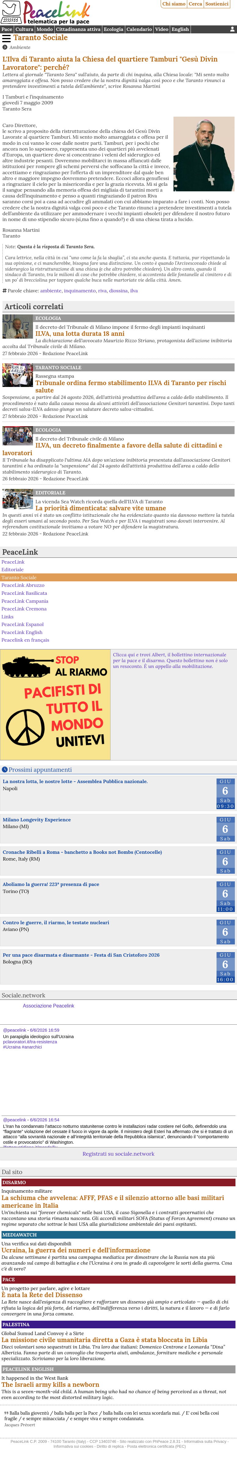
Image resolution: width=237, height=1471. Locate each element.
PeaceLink (20, 552)
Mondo (45, 29)
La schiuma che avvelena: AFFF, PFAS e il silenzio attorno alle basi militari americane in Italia (113, 1202)
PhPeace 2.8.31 (166, 1441)
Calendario (139, 29)
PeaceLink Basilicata (24, 593)
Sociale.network (24, 995)
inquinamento (80, 290)
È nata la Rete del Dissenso (42, 1295)
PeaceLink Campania (25, 601)
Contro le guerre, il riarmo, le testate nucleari (56, 922)
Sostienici (216, 4)
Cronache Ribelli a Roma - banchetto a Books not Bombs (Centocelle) (82, 852)
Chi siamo (174, 4)
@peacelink (14, 1030)
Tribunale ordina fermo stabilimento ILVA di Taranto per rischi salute (130, 387)
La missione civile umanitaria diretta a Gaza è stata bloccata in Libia (104, 1340)
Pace (7, 29)
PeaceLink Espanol (23, 624)
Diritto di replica (110, 1446)
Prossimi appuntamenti (40, 769)
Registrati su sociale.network (118, 1153)
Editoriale (50, 493)
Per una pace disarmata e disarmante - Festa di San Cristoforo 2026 (81, 955)
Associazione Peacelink (48, 1005)
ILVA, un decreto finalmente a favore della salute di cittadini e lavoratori (112, 449)
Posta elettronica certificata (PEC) (156, 1446)
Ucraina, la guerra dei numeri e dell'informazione (76, 1250)
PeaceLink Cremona (24, 609)
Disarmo (14, 1182)
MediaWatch (19, 1235)
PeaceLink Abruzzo (23, 585)
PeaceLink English (22, 632)
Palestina (16, 1324)
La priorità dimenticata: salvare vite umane (100, 508)
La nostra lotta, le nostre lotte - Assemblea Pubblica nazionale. (75, 781)
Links (7, 616)
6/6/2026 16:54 (44, 1119)
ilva (134, 290)
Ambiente (19, 47)
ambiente (50, 290)
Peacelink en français (25, 640)
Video (161, 29)
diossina (118, 290)
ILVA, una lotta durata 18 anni (80, 333)
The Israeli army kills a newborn (50, 1384)
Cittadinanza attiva (78, 29)
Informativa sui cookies (73, 1446)
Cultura (24, 29)
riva (102, 290)
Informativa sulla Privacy (205, 1441)
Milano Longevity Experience (37, 819)
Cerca (195, 4)
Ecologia (113, 29)
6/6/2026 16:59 (44, 1030)
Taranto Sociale (40, 37)
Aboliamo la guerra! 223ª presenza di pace (51, 884)
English (180, 29)
